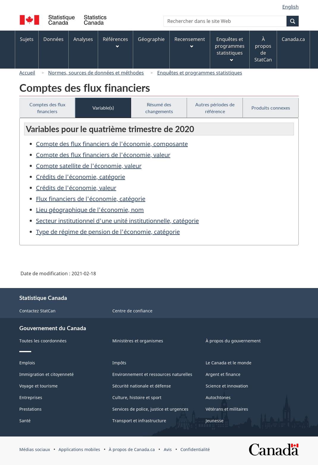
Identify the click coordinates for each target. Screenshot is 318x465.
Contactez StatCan (37, 311)
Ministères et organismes (137, 341)
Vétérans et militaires (227, 409)
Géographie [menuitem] (151, 39)
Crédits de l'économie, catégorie (80, 177)
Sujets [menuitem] (27, 39)
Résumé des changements (159, 108)
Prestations (30, 409)
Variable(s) (103, 107)
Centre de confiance (132, 311)
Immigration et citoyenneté (46, 374)
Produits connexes (270, 107)
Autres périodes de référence (214, 108)
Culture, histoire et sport (136, 397)
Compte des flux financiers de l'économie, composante (112, 144)
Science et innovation (227, 386)
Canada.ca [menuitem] (293, 39)
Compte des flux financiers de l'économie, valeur (103, 155)
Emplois (27, 363)
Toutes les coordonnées (43, 341)
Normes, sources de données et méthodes (96, 72)
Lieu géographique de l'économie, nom (90, 210)
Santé (25, 420)
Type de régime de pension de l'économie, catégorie (108, 232)
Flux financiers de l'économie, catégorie (90, 199)
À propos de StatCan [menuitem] (263, 49)
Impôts (119, 363)
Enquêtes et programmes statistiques (199, 72)
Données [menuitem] (53, 39)
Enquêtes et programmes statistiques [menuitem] (230, 49)
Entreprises (30, 397)
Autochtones (218, 397)
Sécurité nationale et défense (141, 386)
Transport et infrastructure (139, 420)
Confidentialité (195, 449)
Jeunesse (214, 420)
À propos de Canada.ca (132, 449)
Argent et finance (223, 374)
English (290, 7)
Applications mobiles (79, 449)
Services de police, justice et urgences (150, 409)
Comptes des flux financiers (47, 108)
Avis (168, 449)
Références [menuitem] (115, 42)
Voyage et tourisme (38, 386)
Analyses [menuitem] (83, 39)
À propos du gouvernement (233, 341)
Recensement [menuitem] (189, 42)
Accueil (27, 72)
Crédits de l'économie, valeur (76, 188)
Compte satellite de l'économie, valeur (88, 166)
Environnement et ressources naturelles (152, 374)
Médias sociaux (34, 449)
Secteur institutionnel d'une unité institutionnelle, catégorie (117, 221)
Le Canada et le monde (228, 363)
